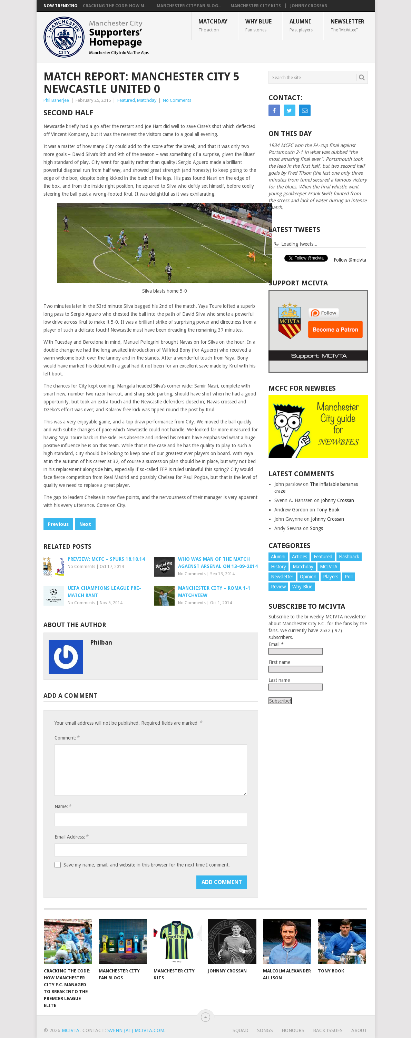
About (359, 1030)
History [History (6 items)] (278, 566)
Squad (240, 1030)
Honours (293, 1030)
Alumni (301, 25)
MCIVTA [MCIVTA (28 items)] (328, 566)
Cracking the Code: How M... (115, 5)
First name (279, 662)
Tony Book (328, 509)
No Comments (177, 100)
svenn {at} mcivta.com (135, 1030)
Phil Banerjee (56, 100)
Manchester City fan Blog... (189, 5)
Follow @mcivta (350, 260)
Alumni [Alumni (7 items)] (278, 556)
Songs (316, 528)
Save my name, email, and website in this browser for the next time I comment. (146, 865)
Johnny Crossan (308, 5)
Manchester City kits (256, 5)
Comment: (67, 737)
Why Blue (258, 25)
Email (276, 644)
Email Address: (71, 836)
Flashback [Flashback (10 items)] (349, 556)
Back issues (328, 1030)
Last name (279, 680)
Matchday (212, 25)
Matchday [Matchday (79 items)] (303, 566)
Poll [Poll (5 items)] (349, 576)
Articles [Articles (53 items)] (299, 556)
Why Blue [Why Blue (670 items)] (302, 586)
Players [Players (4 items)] (330, 576)
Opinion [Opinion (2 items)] (308, 576)
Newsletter (347, 25)
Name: (63, 806)
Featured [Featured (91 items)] (323, 556)
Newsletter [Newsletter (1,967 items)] (282, 576)
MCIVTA (70, 1030)
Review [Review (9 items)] (278, 586)
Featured (126, 100)
